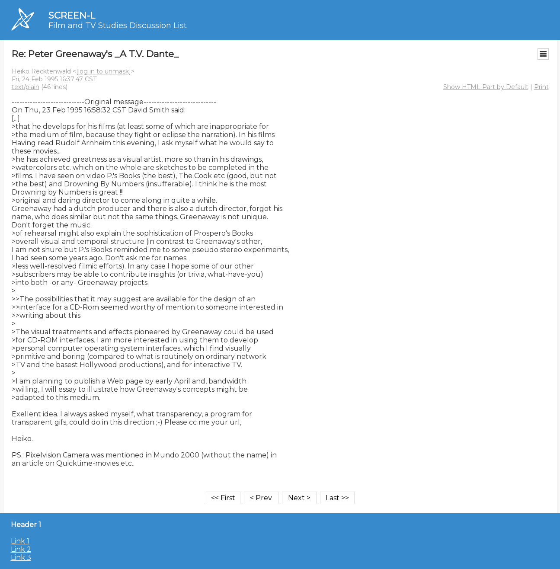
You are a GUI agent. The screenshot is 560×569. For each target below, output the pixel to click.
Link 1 (20, 541)
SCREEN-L (71, 15)
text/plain (25, 87)
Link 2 (21, 549)
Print (541, 87)
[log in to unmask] (103, 71)
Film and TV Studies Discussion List (117, 25)
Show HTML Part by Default (485, 87)
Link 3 (21, 557)
